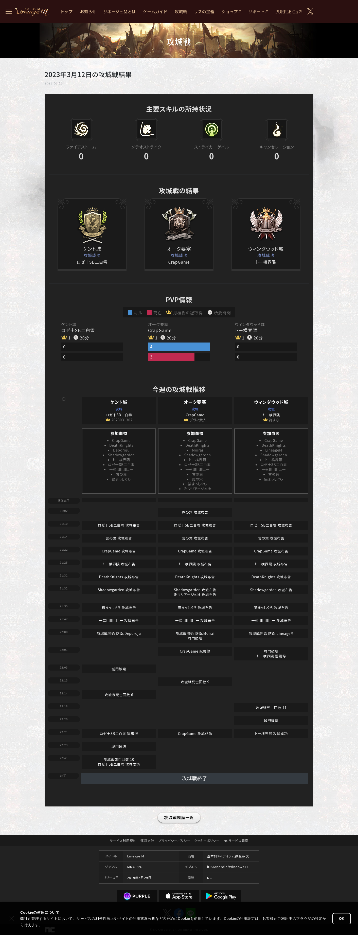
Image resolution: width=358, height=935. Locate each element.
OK (341, 918)
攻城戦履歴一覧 (179, 817)
